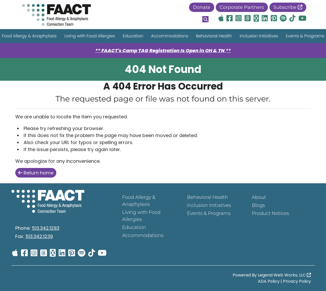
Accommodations (169, 36)
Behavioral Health (214, 36)
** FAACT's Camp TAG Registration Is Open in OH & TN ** (163, 50)
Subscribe (287, 7)
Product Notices (270, 213)
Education (133, 36)
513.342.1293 (45, 228)
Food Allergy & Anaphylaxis (138, 200)
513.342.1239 (39, 236)
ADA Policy (269, 281)
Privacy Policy (297, 281)
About (259, 197)
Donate (201, 7)
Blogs (258, 205)
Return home (35, 173)
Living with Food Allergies (89, 36)
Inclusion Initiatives (259, 36)
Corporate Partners (242, 7)
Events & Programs (209, 213)
